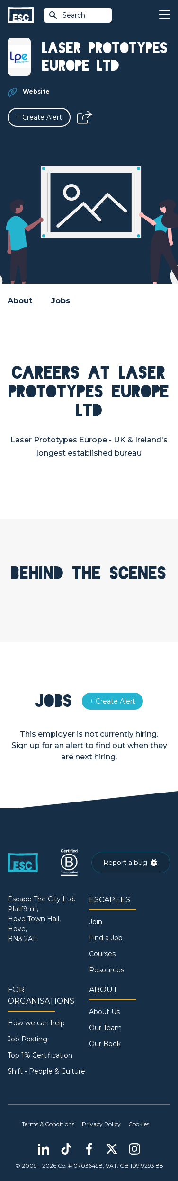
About (20, 300)
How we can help (36, 1023)
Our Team (105, 1027)
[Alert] (39, 117)
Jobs (60, 300)
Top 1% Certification (40, 1055)
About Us (104, 1011)
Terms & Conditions (48, 1124)
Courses (102, 954)
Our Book (105, 1044)
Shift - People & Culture (46, 1071)
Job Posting (27, 1039)
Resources (106, 970)
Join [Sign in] (95, 921)
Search (66, 15)
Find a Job (106, 938)
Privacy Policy (101, 1124)
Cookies (138, 1124)
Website (36, 91)
